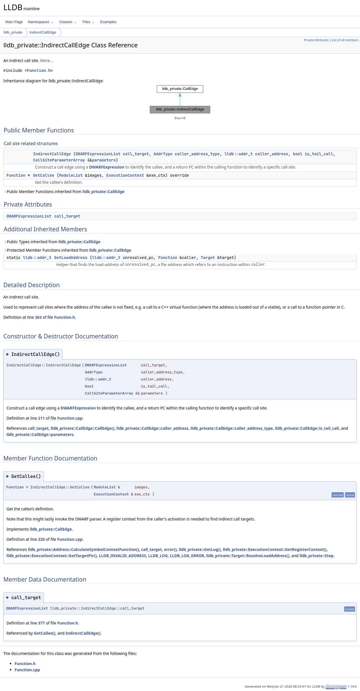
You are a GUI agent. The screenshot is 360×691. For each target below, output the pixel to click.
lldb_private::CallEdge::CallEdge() (82, 428)
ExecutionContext (125, 175)
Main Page (14, 22)
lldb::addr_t (238, 153)
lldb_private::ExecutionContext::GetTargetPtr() (51, 555)
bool (298, 153)
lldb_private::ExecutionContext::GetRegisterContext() (275, 549)
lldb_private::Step (317, 555)
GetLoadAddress (70, 257)
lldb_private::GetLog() (200, 549)
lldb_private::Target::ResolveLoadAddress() (247, 555)
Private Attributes (316, 40)
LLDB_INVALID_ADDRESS (122, 555)
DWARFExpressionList (98, 153)
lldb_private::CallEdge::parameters (40, 434)
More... (46, 60)
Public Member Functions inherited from (64, 191)
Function (15, 175)
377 (41, 623)
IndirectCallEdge (43, 32)
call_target (136, 153)
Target (208, 257)
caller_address (271, 153)
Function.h (39, 70)
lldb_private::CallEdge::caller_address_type (232, 428)
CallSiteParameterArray (59, 160)
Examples (108, 22)
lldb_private (13, 32)
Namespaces (40, 22)
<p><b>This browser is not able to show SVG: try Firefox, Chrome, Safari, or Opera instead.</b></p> (180, 99)
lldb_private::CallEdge (103, 191)
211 (41, 418)
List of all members (345, 40)
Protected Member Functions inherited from (67, 250)
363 (38, 317)
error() (170, 549)
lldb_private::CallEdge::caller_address (152, 428)
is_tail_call (319, 153)
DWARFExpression (106, 167)
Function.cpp (69, 418)
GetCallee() (44, 633)
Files (88, 22)
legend (180, 118)
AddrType (163, 153)
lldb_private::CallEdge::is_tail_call (307, 428)
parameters (104, 160)
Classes (68, 22)
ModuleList (71, 175)
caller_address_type (197, 153)
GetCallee (43, 175)
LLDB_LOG (158, 555)
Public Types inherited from (51, 241)
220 (41, 539)
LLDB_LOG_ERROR (187, 555)
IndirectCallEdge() (83, 633)
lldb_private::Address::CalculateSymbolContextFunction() (83, 549)
